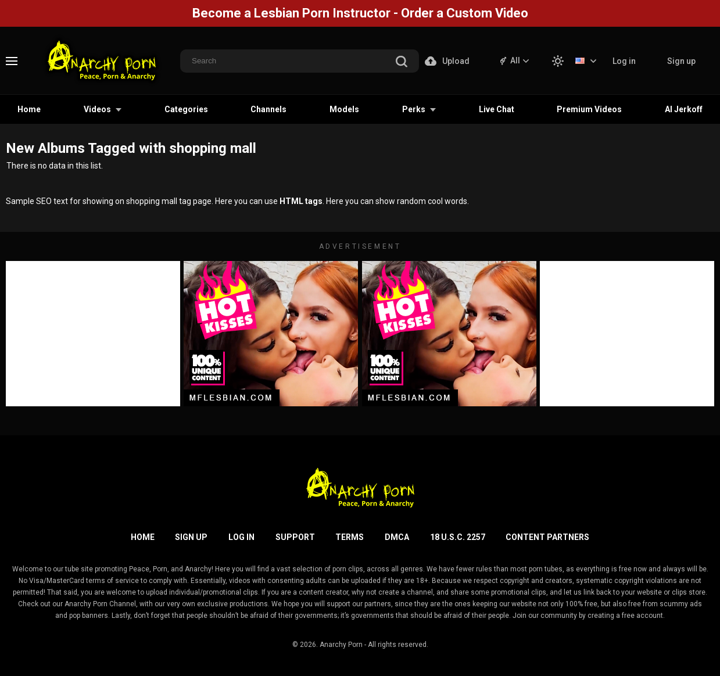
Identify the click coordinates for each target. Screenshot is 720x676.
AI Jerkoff (684, 109)
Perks (413, 109)
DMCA (397, 537)
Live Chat (496, 109)
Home (29, 109)
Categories (186, 109)
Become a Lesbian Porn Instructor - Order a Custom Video (360, 13)
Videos (97, 109)
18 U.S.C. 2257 (457, 537)
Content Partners (547, 537)
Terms (349, 537)
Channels (268, 109)
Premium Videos (589, 109)
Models (344, 109)
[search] (401, 62)
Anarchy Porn (341, 645)
